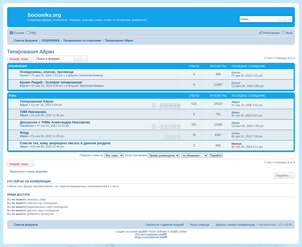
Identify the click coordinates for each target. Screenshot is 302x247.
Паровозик (27, 125)
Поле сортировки (152, 155)
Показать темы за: (102, 155)
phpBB (142, 231)
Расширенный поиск (288, 19)
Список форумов (26, 224)
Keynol (24, 75)
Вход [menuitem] (289, 32)
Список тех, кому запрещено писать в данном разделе (65, 143)
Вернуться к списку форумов (29, 171)
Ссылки (19, 32)
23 (170, 105)
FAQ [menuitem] (33, 32)
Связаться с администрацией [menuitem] (164, 224)
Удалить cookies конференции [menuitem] (235, 224)
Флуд (24, 133)
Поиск (281, 19)
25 (178, 105)
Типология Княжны (91, 75)
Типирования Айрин (30, 51)
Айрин (24, 104)
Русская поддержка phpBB (151, 234)
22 (166, 105)
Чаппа (235, 133)
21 (161, 105)
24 (174, 105)
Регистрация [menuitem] (271, 32)
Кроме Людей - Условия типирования (51, 82)
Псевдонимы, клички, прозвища (46, 72)
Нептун (236, 143)
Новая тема (18, 58)
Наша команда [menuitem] (199, 224)
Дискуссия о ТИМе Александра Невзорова (55, 122)
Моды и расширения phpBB (151, 237)
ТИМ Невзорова (33, 112)
